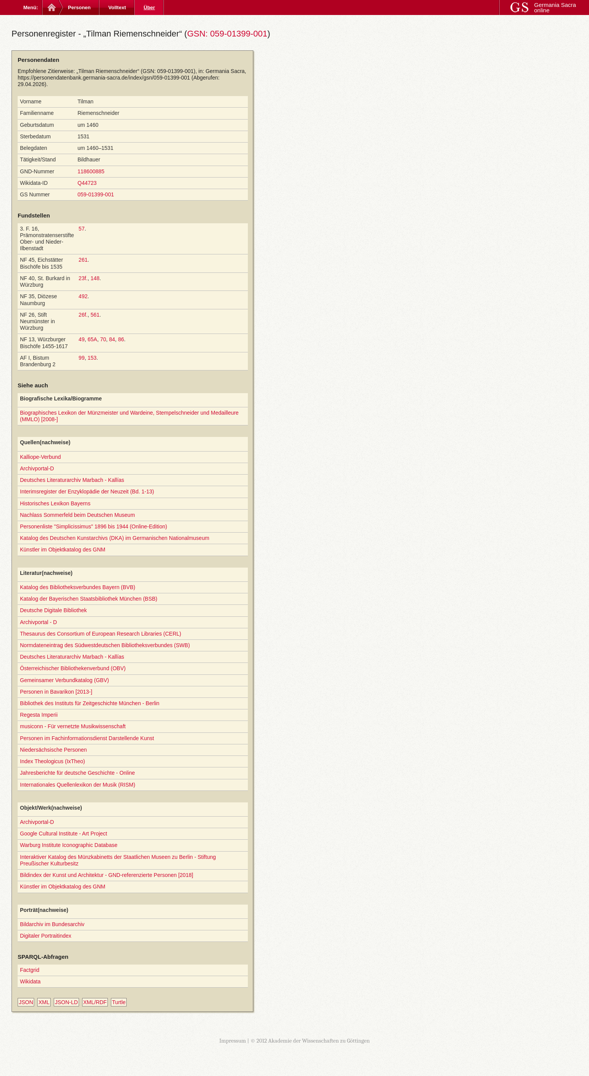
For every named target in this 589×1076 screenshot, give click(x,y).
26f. (83, 315)
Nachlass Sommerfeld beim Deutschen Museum (77, 515)
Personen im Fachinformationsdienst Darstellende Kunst (87, 738)
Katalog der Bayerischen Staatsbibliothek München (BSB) (88, 599)
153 (91, 358)
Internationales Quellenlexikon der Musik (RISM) (77, 785)
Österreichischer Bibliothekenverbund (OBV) (72, 668)
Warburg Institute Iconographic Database (68, 845)
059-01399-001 (96, 194)
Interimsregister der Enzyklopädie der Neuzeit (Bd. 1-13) (87, 491)
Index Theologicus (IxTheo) (52, 761)
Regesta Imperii (39, 715)
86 (121, 339)
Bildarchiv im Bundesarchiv (52, 924)
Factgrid (30, 970)
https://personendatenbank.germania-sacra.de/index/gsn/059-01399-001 (104, 78)
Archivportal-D (37, 468)
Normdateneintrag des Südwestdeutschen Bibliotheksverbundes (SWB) (105, 645)
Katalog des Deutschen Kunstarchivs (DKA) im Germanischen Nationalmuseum (114, 538)
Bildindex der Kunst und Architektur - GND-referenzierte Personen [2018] (106, 875)
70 (103, 339)
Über (149, 7)
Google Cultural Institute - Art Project (63, 833)
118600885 (91, 171)
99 (82, 358)
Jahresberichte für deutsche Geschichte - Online (77, 773)
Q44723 (87, 183)
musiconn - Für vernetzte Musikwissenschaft (72, 726)
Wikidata (30, 981)
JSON (26, 1002)
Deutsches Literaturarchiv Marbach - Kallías (72, 480)
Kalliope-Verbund (40, 457)
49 (82, 339)
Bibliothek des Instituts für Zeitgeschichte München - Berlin (89, 703)
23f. (83, 278)
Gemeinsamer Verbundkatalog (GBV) (64, 680)
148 (95, 278)
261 (83, 260)
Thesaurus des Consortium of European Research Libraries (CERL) (100, 634)
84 (112, 339)
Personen (79, 7)
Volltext (117, 7)
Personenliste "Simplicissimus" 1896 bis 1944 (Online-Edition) (93, 526)
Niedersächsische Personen (53, 750)
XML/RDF (95, 1002)
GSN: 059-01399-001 (227, 33)
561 (95, 315)
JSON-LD (66, 1002)
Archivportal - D (38, 622)
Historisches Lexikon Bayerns (55, 503)
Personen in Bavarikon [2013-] (56, 692)
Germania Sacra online (555, 7)
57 (82, 229)
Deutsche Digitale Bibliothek (53, 610)
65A (92, 339)
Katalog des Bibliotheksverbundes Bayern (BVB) (77, 587)
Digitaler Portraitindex (45, 936)
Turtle (118, 1002)
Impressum (232, 1040)
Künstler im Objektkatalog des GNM (63, 549)
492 (83, 296)
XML (43, 1002)
